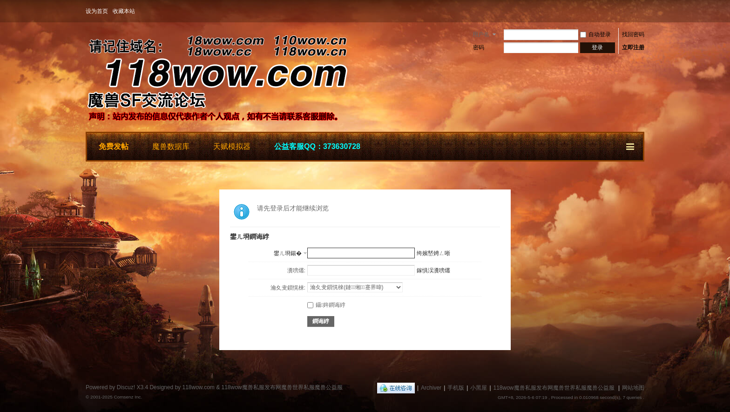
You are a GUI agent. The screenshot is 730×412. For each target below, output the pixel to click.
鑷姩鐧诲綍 (326, 305)
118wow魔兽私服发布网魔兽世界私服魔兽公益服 (554, 388)
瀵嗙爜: (296, 270)
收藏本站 (124, 11)
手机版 (455, 388)
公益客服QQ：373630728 (317, 146)
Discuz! (126, 387)
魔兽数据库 (170, 146)
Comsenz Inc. (128, 396)
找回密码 (633, 34)
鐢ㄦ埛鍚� (288, 253)
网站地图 (633, 388)
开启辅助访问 (642, 11)
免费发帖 (113, 146)
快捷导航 (630, 145)
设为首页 (97, 11)
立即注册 (633, 47)
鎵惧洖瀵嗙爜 (433, 270)
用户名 (481, 34)
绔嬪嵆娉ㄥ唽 (433, 253)
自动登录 (595, 34)
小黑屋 (478, 388)
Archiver (431, 388)
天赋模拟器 (231, 146)
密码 (478, 47)
